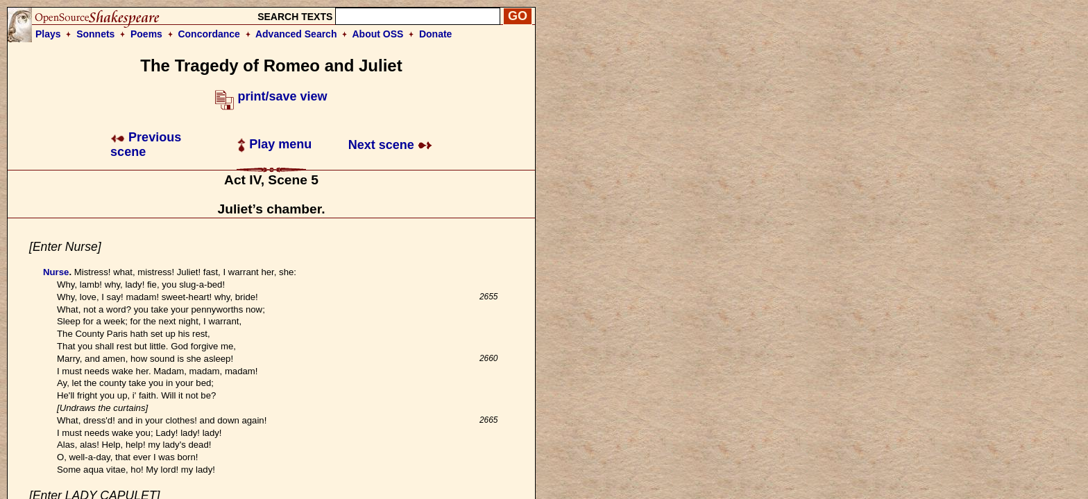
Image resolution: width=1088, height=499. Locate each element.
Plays (48, 34)
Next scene (390, 145)
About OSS (378, 34)
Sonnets (95, 34)
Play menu (274, 144)
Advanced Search (296, 34)
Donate (435, 34)
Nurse (56, 272)
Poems (146, 34)
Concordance (208, 34)
